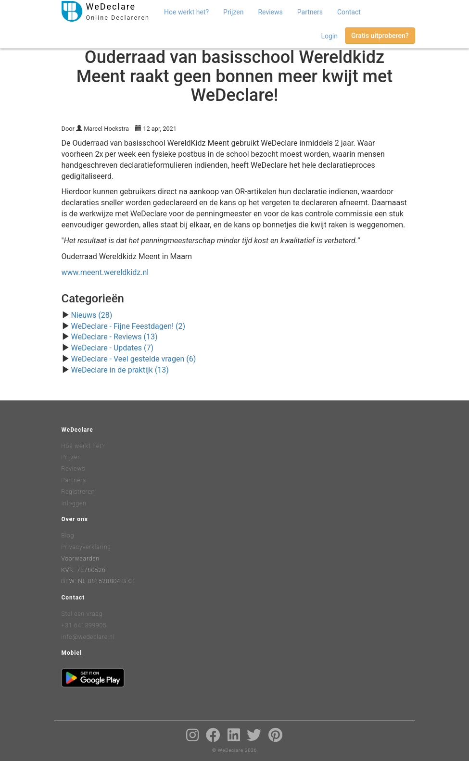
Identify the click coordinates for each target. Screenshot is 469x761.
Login (329, 36)
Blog (68, 535)
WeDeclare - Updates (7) (112, 347)
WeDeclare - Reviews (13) (114, 336)
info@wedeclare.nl (88, 637)
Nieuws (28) (91, 315)
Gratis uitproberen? (380, 35)
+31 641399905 (84, 625)
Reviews (270, 12)
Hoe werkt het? (186, 12)
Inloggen (74, 503)
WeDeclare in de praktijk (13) (119, 369)
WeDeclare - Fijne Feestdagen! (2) (128, 326)
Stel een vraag (82, 614)
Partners (310, 12)
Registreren (78, 491)
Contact (349, 12)
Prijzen (233, 12)
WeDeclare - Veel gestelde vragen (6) (133, 358)
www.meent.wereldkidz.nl (105, 272)
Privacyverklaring (87, 547)
